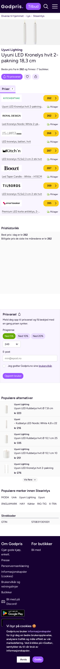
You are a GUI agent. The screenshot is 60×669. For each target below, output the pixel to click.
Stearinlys (38, 15)
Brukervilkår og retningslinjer (10, 584)
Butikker (6, 592)
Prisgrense (8, 329)
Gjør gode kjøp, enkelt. (11, 552)
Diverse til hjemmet (12, 15)
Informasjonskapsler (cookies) (14, 574)
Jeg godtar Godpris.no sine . (30, 365)
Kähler (31, 503)
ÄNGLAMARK (9, 503)
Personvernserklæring (15, 566)
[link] (13, 6)
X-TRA (53, 503)
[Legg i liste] (27, 77)
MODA (5, 497)
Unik (14, 497)
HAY (22, 503)
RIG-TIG (42, 503)
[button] (46, 6)
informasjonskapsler (39, 631)
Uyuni (41, 497)
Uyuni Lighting (27, 497)
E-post (6, 351)
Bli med (36, 550)
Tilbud (33, 6)
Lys (28, 15)
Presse (5, 560)
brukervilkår (45, 365)
